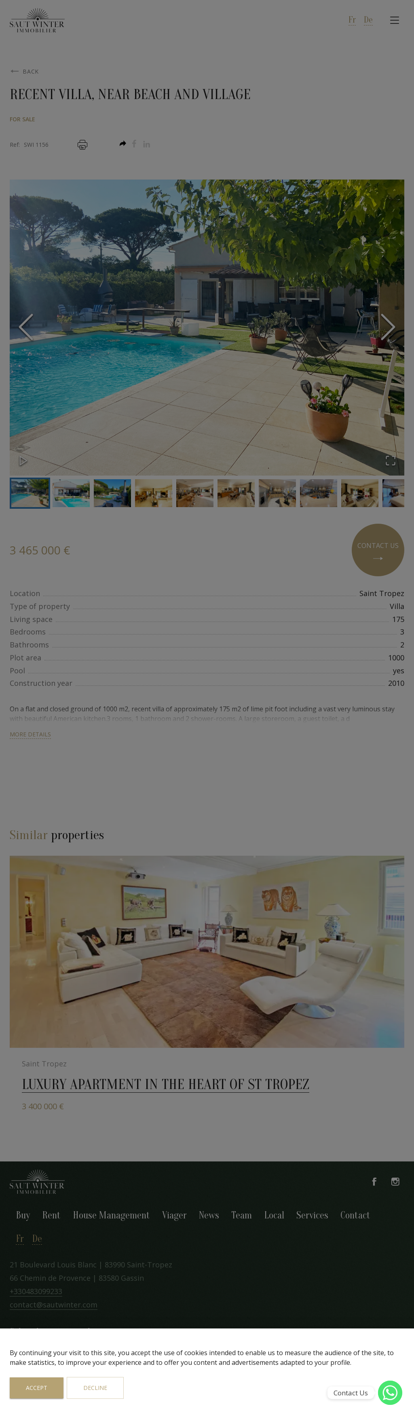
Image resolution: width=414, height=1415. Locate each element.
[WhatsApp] (390, 1393)
